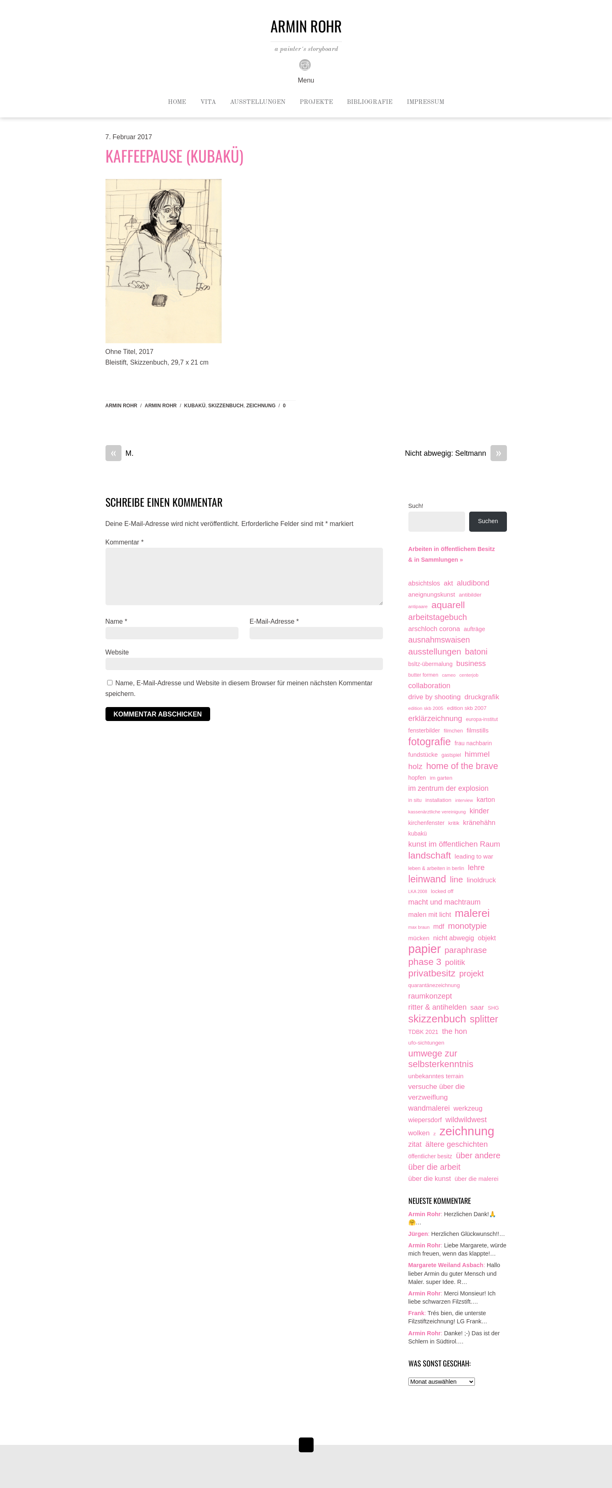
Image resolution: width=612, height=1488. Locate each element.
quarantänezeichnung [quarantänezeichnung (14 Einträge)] (434, 985)
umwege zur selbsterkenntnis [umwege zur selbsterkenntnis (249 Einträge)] (441, 1058)
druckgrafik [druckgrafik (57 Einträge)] (481, 697)
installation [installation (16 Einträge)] (438, 800)
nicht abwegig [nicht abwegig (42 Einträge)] (453, 937)
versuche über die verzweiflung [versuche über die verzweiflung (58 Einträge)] (436, 1091)
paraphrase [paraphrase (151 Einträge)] (466, 950)
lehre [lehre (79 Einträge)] (476, 867)
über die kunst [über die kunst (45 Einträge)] (429, 1179)
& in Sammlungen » (435, 559)
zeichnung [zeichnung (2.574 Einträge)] (467, 1131)
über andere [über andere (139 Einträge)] (478, 1155)
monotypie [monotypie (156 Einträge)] (467, 925)
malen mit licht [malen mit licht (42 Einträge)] (429, 914)
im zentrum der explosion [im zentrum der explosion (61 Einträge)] (448, 788)
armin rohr (161, 406)
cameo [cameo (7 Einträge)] (449, 675)
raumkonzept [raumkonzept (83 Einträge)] (430, 996)
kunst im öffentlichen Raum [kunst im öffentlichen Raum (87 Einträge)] (454, 844)
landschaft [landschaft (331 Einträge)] (429, 855)
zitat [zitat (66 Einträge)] (415, 1144)
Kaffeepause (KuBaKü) (174, 155)
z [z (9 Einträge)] (434, 1133)
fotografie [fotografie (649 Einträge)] (429, 742)
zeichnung (260, 406)
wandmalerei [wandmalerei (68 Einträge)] (429, 1108)
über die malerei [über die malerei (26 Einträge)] (477, 1179)
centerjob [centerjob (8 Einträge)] (469, 675)
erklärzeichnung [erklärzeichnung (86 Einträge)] (435, 718)
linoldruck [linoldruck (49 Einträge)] (481, 880)
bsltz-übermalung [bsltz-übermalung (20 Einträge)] (430, 664)
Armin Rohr (121, 406)
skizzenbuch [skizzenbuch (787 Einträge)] (437, 1019)
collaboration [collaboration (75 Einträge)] (429, 686)
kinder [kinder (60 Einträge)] (479, 811)
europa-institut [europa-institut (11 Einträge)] (482, 719)
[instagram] (305, 64)
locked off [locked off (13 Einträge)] (442, 891)
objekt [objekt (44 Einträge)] (487, 937)
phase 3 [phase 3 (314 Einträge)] (425, 962)
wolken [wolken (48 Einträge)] (419, 1133)
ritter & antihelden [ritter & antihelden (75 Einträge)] (437, 1007)
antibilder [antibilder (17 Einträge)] (470, 595)
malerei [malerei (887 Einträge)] (472, 913)
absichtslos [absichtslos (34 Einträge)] (424, 583)
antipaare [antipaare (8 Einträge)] (418, 606)
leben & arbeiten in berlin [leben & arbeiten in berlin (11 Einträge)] (436, 868)
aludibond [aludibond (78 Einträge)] (473, 583)
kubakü (195, 406)
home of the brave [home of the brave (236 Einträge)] (462, 766)
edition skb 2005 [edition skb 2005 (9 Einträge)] (426, 708)
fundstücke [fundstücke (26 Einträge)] (423, 754)
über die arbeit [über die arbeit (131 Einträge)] (434, 1166)
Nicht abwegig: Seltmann (456, 453)
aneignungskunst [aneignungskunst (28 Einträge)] (431, 594)
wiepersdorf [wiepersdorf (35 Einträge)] (425, 1119)
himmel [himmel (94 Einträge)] (477, 754)
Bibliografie (369, 102)
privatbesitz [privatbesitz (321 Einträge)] (432, 973)
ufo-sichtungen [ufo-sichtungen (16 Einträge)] (426, 1043)
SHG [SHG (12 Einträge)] (493, 1008)
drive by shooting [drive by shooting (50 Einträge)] (434, 697)
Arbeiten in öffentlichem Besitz (451, 549)
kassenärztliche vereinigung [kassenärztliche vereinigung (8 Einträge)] (437, 811)
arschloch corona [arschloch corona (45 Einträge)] (434, 629)
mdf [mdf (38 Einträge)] (439, 926)
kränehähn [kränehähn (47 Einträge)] (479, 823)
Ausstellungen (257, 102)
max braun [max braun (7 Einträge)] (419, 927)
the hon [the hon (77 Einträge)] (454, 1031)
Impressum (425, 102)
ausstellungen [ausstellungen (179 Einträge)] (434, 651)
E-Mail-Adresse (274, 621)
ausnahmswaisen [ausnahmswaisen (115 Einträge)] (439, 639)
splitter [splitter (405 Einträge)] (484, 1019)
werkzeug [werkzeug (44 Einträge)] (468, 1108)
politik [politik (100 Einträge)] (455, 962)
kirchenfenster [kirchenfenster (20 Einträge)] (426, 823)
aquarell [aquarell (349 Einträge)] (448, 605)
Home (177, 102)
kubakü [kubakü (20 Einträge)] (417, 833)
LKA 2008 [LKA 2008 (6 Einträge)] (417, 891)
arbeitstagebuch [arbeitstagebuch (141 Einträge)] (437, 617)
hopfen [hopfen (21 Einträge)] (417, 777)
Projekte (316, 102)
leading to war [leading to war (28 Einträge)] (474, 856)
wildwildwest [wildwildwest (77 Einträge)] (465, 1119)
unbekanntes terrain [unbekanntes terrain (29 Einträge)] (436, 1075)
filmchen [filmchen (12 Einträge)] (453, 731)
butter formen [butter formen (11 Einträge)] (423, 675)
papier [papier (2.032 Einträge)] (424, 949)
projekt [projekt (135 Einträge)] (471, 973)
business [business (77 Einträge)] (471, 663)
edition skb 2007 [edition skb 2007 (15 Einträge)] (466, 708)
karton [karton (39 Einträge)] (486, 799)
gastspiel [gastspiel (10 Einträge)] (451, 755)
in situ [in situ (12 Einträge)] (415, 800)
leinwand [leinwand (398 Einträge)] (427, 879)
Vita (208, 102)
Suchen (488, 521)
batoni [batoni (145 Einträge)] (476, 651)
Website (117, 652)
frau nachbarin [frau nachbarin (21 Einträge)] (473, 743)
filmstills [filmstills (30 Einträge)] (478, 730)
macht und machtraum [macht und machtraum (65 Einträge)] (444, 902)
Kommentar (124, 542)
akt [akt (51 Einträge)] (448, 583)
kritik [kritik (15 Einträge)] (453, 823)
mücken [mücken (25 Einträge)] (419, 938)
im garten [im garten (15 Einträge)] (441, 778)
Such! (416, 506)
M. (119, 453)
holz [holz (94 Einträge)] (415, 766)
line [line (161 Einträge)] (456, 879)
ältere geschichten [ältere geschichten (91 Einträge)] (456, 1144)
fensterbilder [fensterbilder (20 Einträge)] (424, 730)
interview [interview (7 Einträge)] (464, 800)
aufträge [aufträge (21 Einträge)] (474, 629)
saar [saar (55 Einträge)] (477, 1007)
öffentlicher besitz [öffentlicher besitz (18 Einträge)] (430, 1156)
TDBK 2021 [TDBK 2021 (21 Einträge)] (423, 1032)
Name (116, 621)
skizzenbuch (225, 406)
